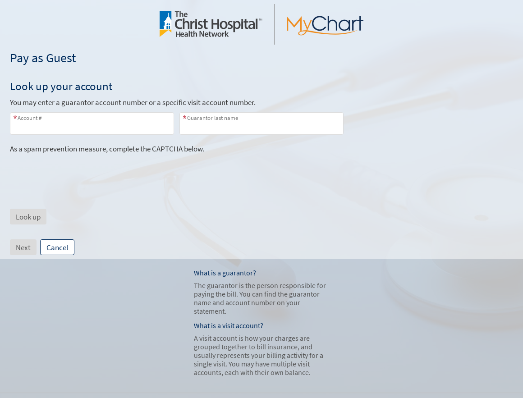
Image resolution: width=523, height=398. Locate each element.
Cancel (57, 247)
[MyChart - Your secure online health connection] (261, 24)
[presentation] (78, 171)
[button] (28, 216)
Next (23, 247)
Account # (29, 118)
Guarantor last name (212, 118)
